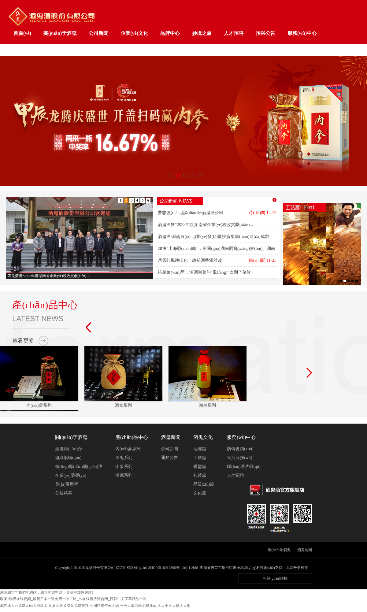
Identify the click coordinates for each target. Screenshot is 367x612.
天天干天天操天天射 (174, 605)
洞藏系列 (123, 475)
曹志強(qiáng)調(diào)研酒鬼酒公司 (190, 212)
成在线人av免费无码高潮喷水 (23, 605)
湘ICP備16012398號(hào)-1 (169, 568)
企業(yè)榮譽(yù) (70, 475)
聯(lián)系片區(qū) (244, 466)
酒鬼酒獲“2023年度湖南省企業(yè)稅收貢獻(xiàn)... (205, 224)
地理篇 (199, 449)
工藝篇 (199, 457)
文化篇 (199, 493)
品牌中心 (170, 33)
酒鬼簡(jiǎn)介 (68, 449)
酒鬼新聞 (170, 437)
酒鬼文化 (203, 437)
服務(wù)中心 (302, 33)
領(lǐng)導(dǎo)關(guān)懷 (78, 466)
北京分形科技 (297, 568)
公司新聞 (98, 33)
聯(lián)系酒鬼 (279, 550)
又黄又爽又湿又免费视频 (68, 605)
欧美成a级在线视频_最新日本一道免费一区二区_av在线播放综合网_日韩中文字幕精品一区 (73, 599)
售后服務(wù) (239, 457)
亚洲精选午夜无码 (104, 605)
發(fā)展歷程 (66, 484)
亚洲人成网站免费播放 (138, 605)
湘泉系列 (123, 466)
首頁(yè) (22, 33)
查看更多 (23, 341)
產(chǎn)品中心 (131, 437)
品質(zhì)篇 (203, 484)
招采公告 (265, 33)
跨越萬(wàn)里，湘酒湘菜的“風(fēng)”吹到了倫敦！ (206, 272)
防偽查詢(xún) (240, 449)
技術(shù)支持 (271, 568)
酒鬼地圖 (304, 550)
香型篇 (199, 466)
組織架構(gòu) (68, 457)
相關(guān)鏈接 (275, 578)
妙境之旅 (202, 33)
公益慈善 (63, 493)
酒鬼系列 (123, 457)
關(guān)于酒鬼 (59, 33)
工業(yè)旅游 (27, 50)
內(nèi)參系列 (127, 449)
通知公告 (169, 457)
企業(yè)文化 (134, 33)
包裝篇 (199, 475)
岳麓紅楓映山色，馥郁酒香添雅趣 (190, 260)
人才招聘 (233, 33)
